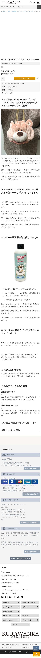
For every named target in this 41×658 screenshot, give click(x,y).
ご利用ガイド (7, 607)
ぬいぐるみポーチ (28, 11)
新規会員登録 (7, 611)
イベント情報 (26, 620)
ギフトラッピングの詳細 (28, 522)
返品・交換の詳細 (30, 552)
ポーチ (20, 11)
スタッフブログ (8, 620)
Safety (14, 7)
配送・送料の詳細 (30, 468)
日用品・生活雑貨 (11, 11)
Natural (3, 7)
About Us (20, 7)
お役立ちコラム (8, 616)
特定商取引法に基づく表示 (11, 644)
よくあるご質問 (7, 647)
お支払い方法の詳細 (30, 494)
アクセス (15, 624)
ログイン (25, 607)
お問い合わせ (26, 647)
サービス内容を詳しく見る (19, 558)
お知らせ (25, 616)
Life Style (8, 7)
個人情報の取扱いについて (30, 644)
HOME (3, 11)
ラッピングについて (28, 603)
